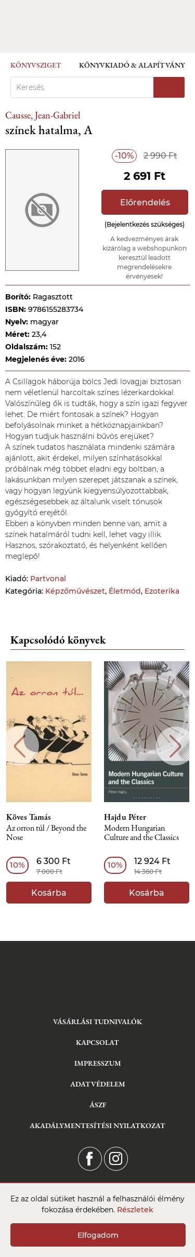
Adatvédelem (97, 1084)
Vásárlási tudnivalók (97, 1021)
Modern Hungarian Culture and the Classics (141, 833)
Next (175, 746)
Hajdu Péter (125, 817)
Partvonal (48, 578)
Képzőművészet (75, 591)
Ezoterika (162, 591)
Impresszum (97, 1063)
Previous (19, 746)
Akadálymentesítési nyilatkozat (97, 1125)
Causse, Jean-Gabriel (43, 115)
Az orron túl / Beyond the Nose (46, 833)
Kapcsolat (97, 1042)
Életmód (125, 591)
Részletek (135, 1209)
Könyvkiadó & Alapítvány (132, 65)
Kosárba (49, 893)
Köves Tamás (28, 817)
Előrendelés (145, 202)
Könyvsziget (35, 65)
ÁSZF (97, 1104)
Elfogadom (98, 1235)
